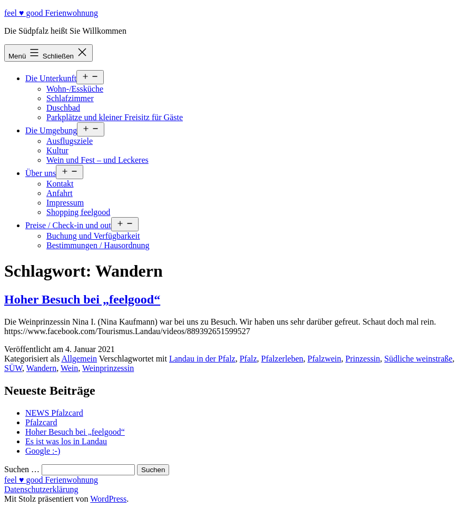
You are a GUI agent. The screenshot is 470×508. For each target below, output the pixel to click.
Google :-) (42, 450)
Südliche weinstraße (418, 358)
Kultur (57, 150)
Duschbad (63, 107)
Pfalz (248, 358)
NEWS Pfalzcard (54, 412)
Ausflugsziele (69, 140)
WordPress (108, 498)
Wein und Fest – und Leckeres (97, 159)
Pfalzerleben (282, 358)
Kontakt (60, 183)
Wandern (41, 368)
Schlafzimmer (70, 98)
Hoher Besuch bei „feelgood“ (82, 299)
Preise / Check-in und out (68, 225)
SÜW (13, 368)
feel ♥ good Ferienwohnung (51, 12)
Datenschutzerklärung (41, 489)
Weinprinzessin (108, 368)
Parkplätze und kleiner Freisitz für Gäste (114, 117)
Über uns (40, 173)
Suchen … (22, 469)
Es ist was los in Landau (66, 441)
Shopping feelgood (78, 212)
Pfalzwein (324, 358)
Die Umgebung (51, 130)
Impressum (65, 202)
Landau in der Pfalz (202, 358)
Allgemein (79, 358)
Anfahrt (59, 193)
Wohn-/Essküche (74, 88)
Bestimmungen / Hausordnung (98, 245)
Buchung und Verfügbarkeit (93, 235)
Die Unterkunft (50, 78)
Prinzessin (363, 358)
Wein (69, 368)
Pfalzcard (41, 422)
